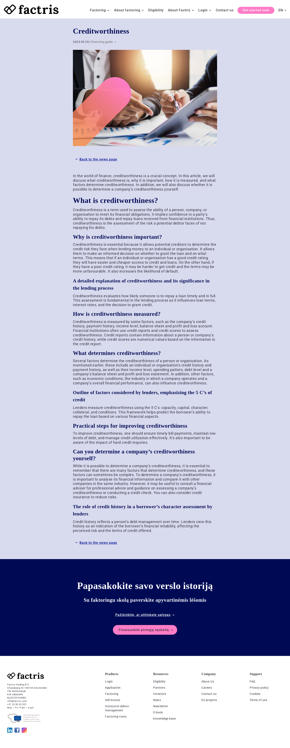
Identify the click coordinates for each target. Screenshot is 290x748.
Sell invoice (112, 700)
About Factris (179, 10)
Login (203, 10)
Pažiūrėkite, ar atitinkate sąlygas (143, 615)
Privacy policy (259, 687)
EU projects (209, 700)
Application (113, 687)
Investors (159, 693)
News (157, 700)
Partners (159, 687)
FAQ (252, 681)
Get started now (256, 10)
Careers (206, 687)
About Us (207, 681)
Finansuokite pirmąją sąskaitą (144, 630)
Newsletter (160, 706)
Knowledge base (164, 718)
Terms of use (258, 700)
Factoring (98, 10)
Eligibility (156, 10)
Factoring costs (116, 716)
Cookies (255, 693)
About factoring (127, 10)
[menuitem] (282, 14)
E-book (158, 712)
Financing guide (102, 41)
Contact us (225, 10)
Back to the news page (98, 159)
